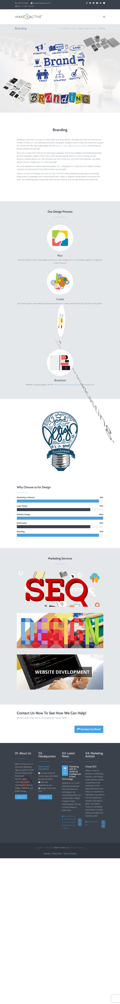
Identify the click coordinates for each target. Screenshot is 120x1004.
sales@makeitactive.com (42, 3)
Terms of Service (69, 853)
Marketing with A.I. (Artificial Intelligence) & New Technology (71, 772)
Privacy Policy (57, 853)
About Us (21, 797)
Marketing (25, 788)
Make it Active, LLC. (61, 847)
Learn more (66, 810)
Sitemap (47, 853)
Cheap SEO (90, 766)
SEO (24, 785)
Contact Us (45, 797)
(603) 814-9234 (22, 3)
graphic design (20, 791)
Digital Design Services (87, 28)
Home (73, 28)
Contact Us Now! (89, 729)
